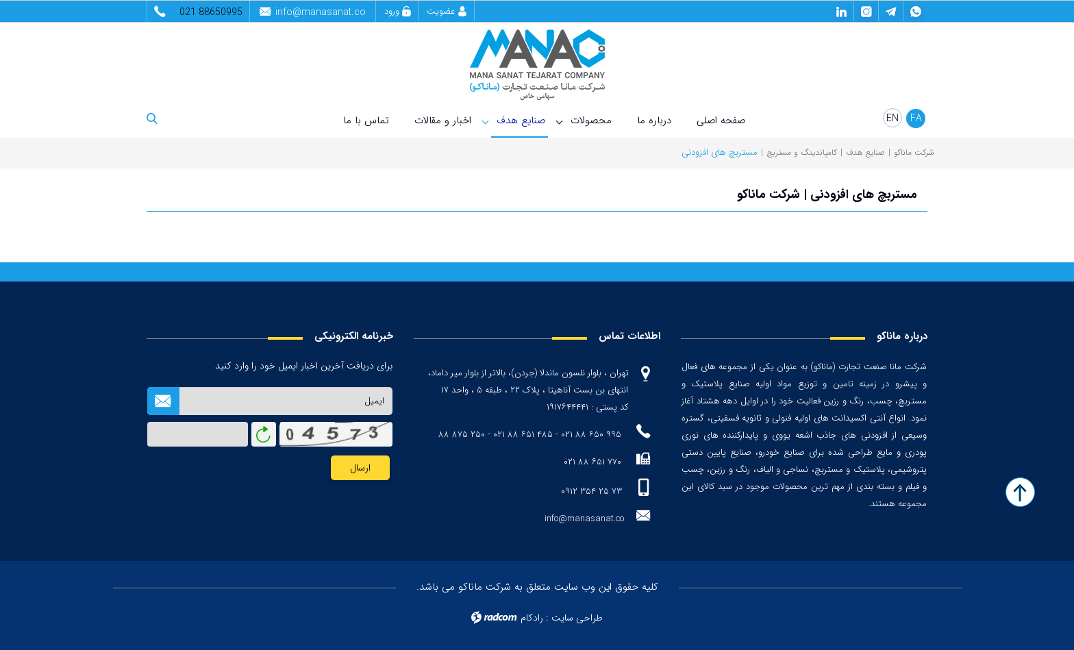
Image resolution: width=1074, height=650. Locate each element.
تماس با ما (366, 120)
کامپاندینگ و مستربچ (801, 153)
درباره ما (654, 120)
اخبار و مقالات (442, 120)
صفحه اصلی (721, 120)
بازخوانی (263, 431)
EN (892, 118)
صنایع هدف (521, 120)
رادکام (532, 617)
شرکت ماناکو (914, 153)
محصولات (591, 120)
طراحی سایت (577, 617)
